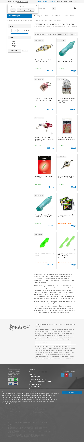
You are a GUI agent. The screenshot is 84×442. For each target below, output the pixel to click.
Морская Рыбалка (39, 16)
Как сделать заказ (34, 384)
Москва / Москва (22, 1)
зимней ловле (57, 292)
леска (37, 354)
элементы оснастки (45, 354)
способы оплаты (40, 335)
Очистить (25, 51)
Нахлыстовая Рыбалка (67, 16)
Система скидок (33, 377)
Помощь (59, 1)
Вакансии (31, 374)
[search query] (45, 8)
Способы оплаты (33, 386)
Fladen (14, 43)
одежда (54, 354)
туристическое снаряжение (55, 356)
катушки (53, 352)
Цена (54, 34)
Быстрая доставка (67, 329)
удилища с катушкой (62, 352)
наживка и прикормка (46, 358)
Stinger (14, 46)
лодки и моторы (61, 350)
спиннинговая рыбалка (48, 348)
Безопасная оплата (14, 369)
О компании (67, 1)
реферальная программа (52, 337)
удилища (47, 352)
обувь (59, 354)
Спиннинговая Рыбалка (52, 16)
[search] (73, 343)
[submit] (54, 8)
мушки (42, 352)
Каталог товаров (19, 16)
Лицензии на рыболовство (37, 372)
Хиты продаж (62, 34)
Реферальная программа (36, 379)
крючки (71, 352)
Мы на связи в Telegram (46, 1)
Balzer (14, 41)
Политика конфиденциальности (39, 382)
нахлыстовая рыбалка (63, 348)
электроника (58, 358)
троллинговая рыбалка (48, 350)
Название (48, 34)
